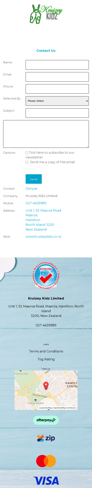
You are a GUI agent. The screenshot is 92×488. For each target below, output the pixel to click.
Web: (7, 236)
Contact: (9, 188)
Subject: (9, 110)
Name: (8, 62)
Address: (9, 210)
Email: (7, 74)
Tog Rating (46, 359)
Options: (9, 153)
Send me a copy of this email (50, 162)
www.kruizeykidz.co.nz (43, 236)
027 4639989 (36, 203)
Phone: (8, 86)
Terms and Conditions (46, 351)
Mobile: (8, 203)
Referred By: (12, 98)
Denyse (31, 188)
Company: (10, 196)
